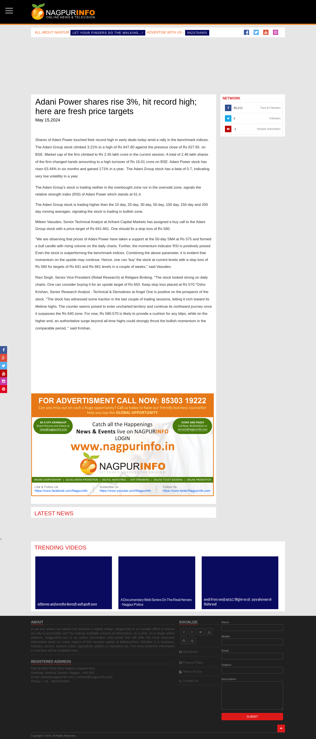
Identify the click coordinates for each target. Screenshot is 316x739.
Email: (225, 650)
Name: (225, 622)
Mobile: (226, 636)
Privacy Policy (191, 662)
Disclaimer (188, 652)
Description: (229, 679)
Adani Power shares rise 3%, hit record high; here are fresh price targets (116, 106)
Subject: (227, 664)
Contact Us (188, 680)
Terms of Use (190, 671)
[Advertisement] (189, 12)
